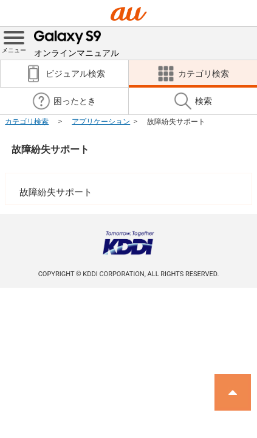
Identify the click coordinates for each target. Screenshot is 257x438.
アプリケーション (101, 121)
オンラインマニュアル (76, 42)
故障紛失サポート (50, 149)
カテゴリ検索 (27, 121)
